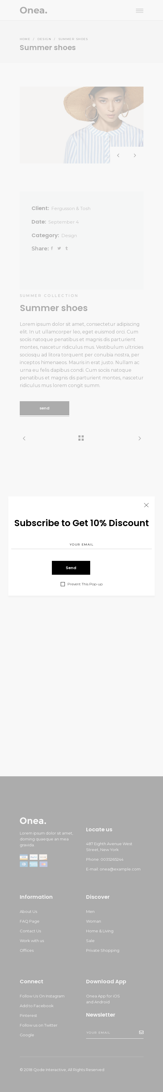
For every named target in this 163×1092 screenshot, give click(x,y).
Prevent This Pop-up (85, 584)
